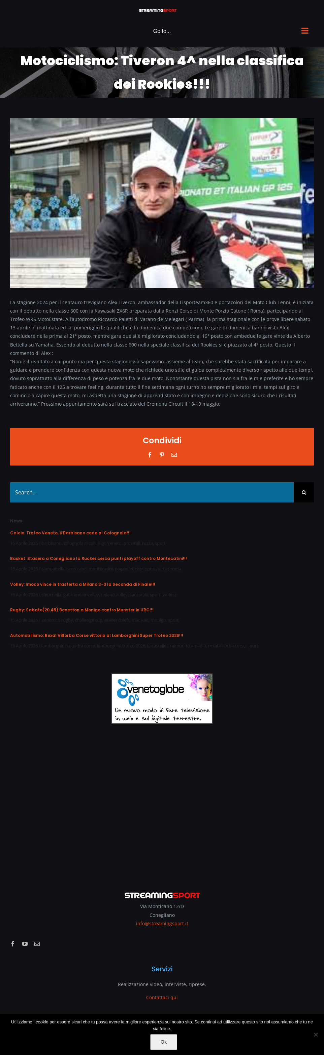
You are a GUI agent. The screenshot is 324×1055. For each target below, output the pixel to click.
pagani (121, 569)
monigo (158, 620)
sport (160, 543)
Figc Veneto (110, 543)
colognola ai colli (80, 543)
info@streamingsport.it (162, 923)
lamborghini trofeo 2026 (121, 646)
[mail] (37, 943)
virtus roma (169, 569)
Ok (164, 1042)
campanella (52, 569)
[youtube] (25, 943)
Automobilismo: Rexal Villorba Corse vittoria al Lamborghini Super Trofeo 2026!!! (96, 635)
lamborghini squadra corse (68, 646)
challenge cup (88, 620)
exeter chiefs (117, 620)
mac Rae (140, 620)
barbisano (51, 543)
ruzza (147, 543)
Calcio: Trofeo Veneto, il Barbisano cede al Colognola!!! (70, 533)
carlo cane (76, 569)
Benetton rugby (57, 620)
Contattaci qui (162, 997)
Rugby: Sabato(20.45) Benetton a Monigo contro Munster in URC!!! (82, 610)
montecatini (101, 569)
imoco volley (86, 595)
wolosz (169, 595)
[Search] (304, 492)
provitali (132, 543)
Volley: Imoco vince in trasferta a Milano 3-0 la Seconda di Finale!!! (82, 584)
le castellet (157, 646)
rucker (136, 569)
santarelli (139, 595)
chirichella (51, 595)
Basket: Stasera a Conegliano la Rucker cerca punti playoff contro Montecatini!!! (98, 558)
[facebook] (12, 943)
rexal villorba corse (227, 646)
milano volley (114, 595)
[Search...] (152, 492)
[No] (315, 1034)
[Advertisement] (162, 803)
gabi (67, 595)
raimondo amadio (188, 646)
